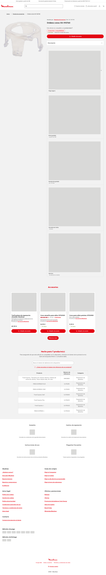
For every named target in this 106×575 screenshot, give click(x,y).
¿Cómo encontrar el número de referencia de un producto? (53, 367)
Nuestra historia (7, 479)
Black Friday (48, 508)
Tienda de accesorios (18, 14)
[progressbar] (75, 70)
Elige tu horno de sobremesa (53, 482)
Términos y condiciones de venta (12, 508)
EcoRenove (5, 485)
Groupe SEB (39, 562)
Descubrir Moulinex (8, 475)
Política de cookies (8, 494)
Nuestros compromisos (9, 482)
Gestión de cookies (8, 498)
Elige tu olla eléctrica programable (55, 479)
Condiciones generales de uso (11, 504)
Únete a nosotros (47, 562)
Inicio (8, 14)
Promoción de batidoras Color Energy (56, 501)
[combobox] (53, 363)
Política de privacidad (8, 501)
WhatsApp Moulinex (51, 511)
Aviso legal (5, 511)
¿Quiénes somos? (7, 472)
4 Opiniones (58, 317)
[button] (79, 6)
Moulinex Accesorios (59, 19)
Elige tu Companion (50, 472)
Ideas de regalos (50, 504)
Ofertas (47, 498)
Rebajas (47, 494)
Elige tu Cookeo (49, 475)
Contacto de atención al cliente (11, 520)
